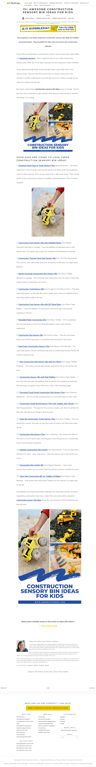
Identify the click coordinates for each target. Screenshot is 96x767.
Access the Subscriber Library (24, 736)
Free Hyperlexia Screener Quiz (24, 725)
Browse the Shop (21, 732)
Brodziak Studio (16, 764)
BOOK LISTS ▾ (84, 3)
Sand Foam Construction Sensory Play (34, 346)
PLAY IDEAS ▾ (28, 5)
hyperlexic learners (27, 58)
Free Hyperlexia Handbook (23, 719)
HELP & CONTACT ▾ (45, 5)
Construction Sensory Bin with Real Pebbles (37, 377)
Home (48, 688)
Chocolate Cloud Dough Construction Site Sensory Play (42, 392)
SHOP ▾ (36, 5)
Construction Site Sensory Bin (30, 335)
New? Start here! (20, 716)
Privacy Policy (41, 728)
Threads (47, 665)
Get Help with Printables (44, 719)
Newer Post (4, 688)
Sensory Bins (48, 672)
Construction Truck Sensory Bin (31, 289)
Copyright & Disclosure (44, 730)
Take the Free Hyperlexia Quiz (45, 723)
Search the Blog (20, 734)
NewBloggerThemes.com (44, 764)
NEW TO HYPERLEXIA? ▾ (41, 3)
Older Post (92, 688)
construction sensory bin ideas (29, 500)
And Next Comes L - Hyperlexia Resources (41, 760)
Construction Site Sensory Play (32, 434)
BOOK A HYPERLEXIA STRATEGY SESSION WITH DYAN (48, 708)
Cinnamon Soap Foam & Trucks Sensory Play (36, 165)
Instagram (30, 665)
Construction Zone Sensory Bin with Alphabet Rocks (39, 243)
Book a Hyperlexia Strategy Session (47, 721)
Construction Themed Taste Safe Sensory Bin (37, 258)
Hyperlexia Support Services (24, 728)
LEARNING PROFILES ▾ (56, 3)
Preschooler (39, 672)
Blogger (89, 764)
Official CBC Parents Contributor (69, 730)
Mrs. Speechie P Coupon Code (24, 745)
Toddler (65, 672)
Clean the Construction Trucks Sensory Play (37, 419)
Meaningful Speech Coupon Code (25, 743)
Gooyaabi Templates (70, 764)
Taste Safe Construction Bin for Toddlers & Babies (40, 476)
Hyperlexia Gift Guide (22, 730)
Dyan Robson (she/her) (50, 641)
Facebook (41, 665)
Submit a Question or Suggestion (46, 725)
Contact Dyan (41, 716)
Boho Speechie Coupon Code (24, 748)
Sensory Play (57, 672)
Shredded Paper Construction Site (32, 320)
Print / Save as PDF (49, 626)
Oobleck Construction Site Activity (34, 450)
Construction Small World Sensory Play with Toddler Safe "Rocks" (47, 403)
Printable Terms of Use (44, 732)
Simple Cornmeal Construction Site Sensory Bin (37, 274)
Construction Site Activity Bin (31, 465)
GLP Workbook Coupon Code (24, 750)
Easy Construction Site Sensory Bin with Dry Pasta (40, 362)
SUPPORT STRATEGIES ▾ (71, 3)
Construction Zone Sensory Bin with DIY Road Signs (39, 304)
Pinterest (36, 665)
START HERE (28, 3)
